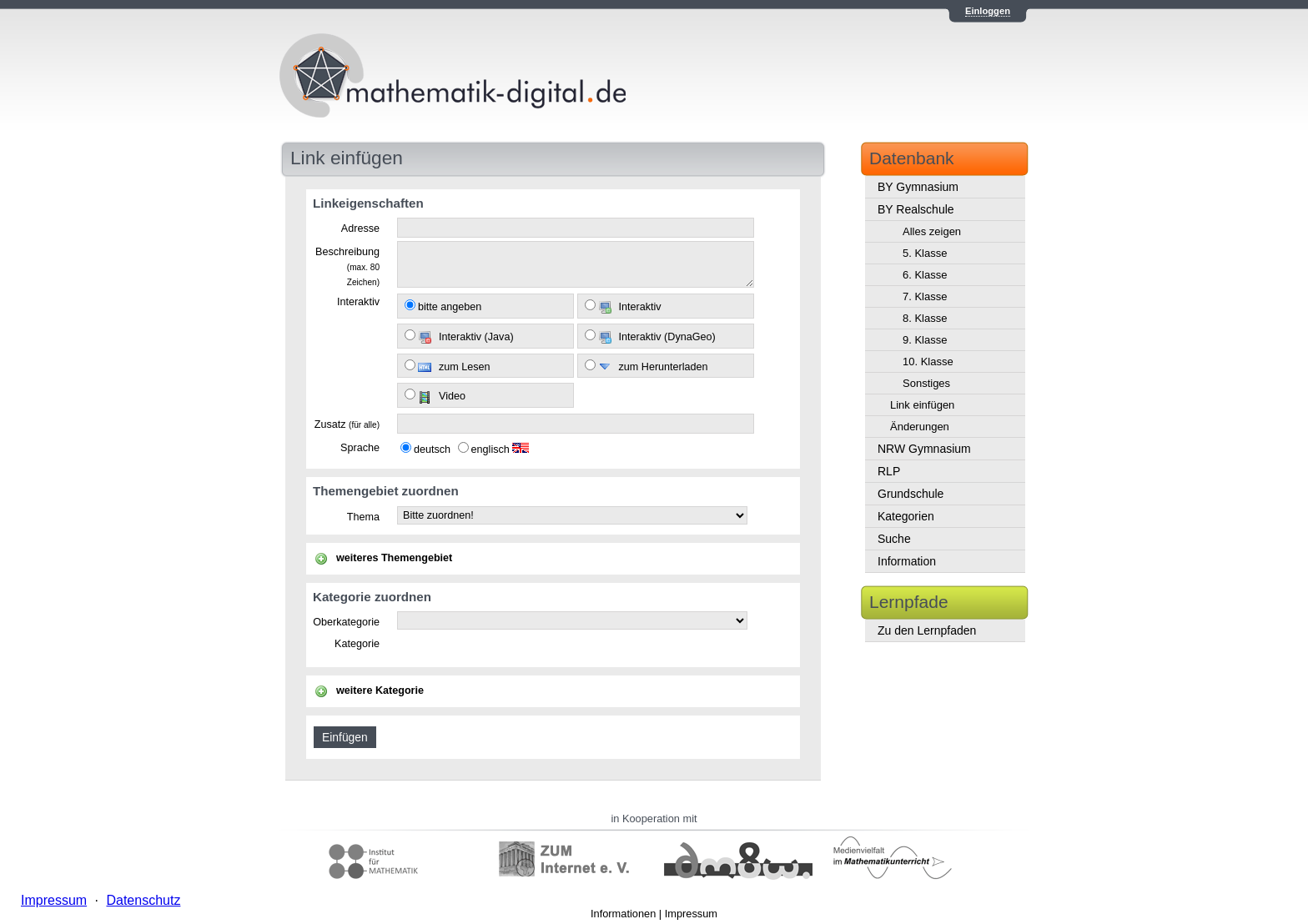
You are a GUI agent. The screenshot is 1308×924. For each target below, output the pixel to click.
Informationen (623, 913)
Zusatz (347, 424)
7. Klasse (925, 296)
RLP (889, 471)
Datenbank (911, 158)
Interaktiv (358, 302)
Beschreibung (347, 266)
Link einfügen (922, 405)
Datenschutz (143, 900)
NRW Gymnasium (924, 448)
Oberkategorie (346, 622)
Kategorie (357, 644)
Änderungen (919, 426)
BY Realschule (916, 209)
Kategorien (906, 516)
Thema (363, 517)
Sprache (360, 448)
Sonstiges (926, 383)
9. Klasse (925, 340)
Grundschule (910, 493)
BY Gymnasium (918, 186)
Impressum (691, 913)
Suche (894, 538)
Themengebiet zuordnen (386, 491)
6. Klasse (925, 275)
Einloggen (987, 11)
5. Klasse (925, 253)
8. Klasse (925, 318)
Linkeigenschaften (368, 203)
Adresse (360, 228)
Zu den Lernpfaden (927, 630)
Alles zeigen (932, 231)
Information (907, 561)
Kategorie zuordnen (372, 597)
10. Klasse (928, 361)
